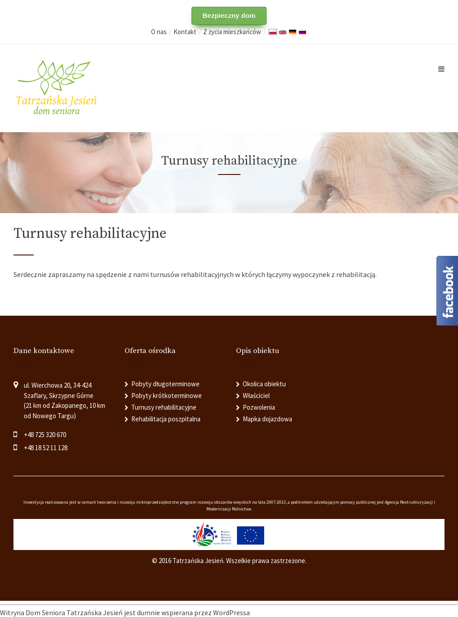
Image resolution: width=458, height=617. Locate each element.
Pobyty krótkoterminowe (166, 395)
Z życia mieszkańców (232, 31)
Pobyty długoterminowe (165, 384)
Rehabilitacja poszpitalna (165, 419)
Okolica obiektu (264, 384)
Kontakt (184, 31)
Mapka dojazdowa (267, 419)
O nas (159, 31)
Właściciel (256, 395)
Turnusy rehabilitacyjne (163, 407)
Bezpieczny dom (229, 15)
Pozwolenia (259, 407)
